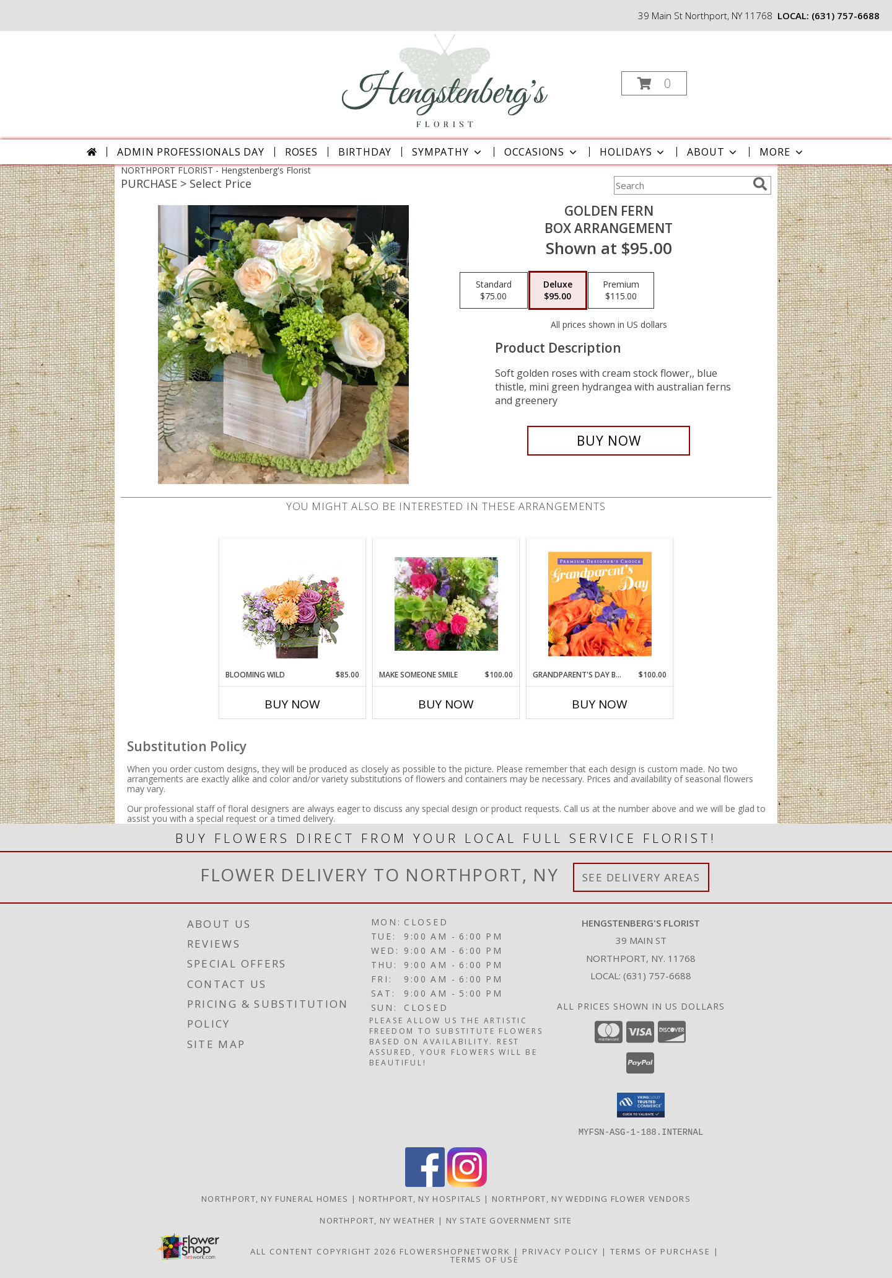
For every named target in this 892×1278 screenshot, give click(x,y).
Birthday (364, 152)
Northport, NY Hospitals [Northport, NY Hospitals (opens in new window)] (420, 1198)
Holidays (633, 152)
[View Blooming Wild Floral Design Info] (292, 604)
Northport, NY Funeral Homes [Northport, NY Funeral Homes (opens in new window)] (274, 1198)
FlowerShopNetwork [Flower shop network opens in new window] (455, 1250)
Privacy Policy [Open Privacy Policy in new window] (560, 1250)
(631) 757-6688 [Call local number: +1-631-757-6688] (845, 15)
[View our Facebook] (425, 1183)
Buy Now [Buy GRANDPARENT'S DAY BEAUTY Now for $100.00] (599, 704)
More (782, 152)
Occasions (541, 152)
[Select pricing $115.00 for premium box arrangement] (621, 291)
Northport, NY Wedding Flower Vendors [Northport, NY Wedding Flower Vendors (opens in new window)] (591, 1198)
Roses (301, 152)
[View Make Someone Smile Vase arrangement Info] (446, 604)
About (713, 152)
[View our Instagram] (467, 1183)
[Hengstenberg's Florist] (445, 80)
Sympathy (447, 152)
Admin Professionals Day (190, 152)
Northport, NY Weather (377, 1219)
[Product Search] (680, 185)
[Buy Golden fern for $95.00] (608, 441)
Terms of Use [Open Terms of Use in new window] (484, 1258)
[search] (760, 184)
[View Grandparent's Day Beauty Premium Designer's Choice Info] (600, 603)
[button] (654, 83)
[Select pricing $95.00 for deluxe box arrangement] (557, 291)
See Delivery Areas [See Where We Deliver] (641, 877)
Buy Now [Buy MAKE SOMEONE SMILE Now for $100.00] (446, 704)
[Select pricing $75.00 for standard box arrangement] (493, 291)
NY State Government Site (509, 1219)
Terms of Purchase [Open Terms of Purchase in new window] (660, 1250)
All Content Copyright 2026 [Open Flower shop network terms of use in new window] (323, 1250)
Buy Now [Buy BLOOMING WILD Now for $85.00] (292, 704)
